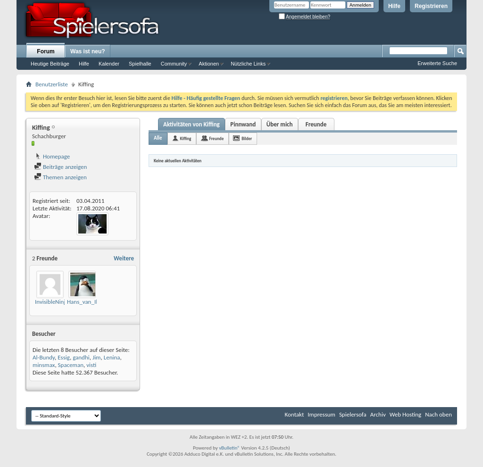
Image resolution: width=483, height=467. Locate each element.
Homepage (52, 156)
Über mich (279, 124)
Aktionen (209, 64)
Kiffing (186, 138)
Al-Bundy (44, 357)
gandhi (81, 357)
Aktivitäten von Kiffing (191, 124)
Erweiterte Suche (437, 63)
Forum (45, 51)
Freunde (316, 124)
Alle (158, 138)
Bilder (247, 138)
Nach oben (438, 414)
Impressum (321, 414)
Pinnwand (243, 124)
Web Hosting (405, 414)
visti (91, 364)
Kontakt (294, 414)
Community (174, 64)
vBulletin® (229, 448)
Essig (64, 357)
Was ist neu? (87, 51)
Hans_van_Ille (84, 301)
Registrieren (431, 6)
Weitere (124, 258)
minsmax (44, 364)
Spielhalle (140, 64)
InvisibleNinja (51, 301)
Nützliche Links (248, 64)
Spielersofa (352, 414)
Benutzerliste (51, 84)
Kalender (109, 64)
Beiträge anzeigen (60, 166)
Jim (96, 357)
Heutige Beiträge (50, 64)
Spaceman (70, 364)
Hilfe (394, 6)
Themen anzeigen (60, 177)
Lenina (112, 357)
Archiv (378, 414)
